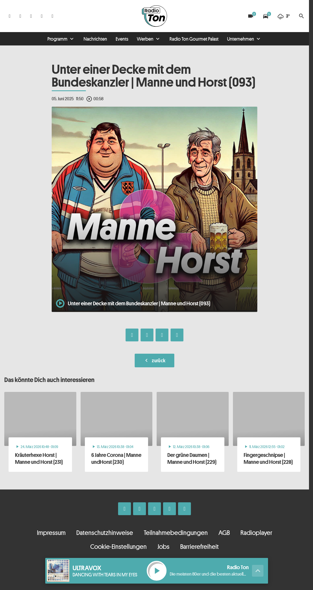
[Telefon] (41, 16)
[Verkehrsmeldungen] (265, 16)
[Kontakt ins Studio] (52, 16)
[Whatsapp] (31, 16)
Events (122, 39)
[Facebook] (9, 16)
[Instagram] (20, 16)
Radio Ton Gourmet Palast (193, 39)
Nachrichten (95, 39)
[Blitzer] (250, 16)
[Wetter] (283, 16)
